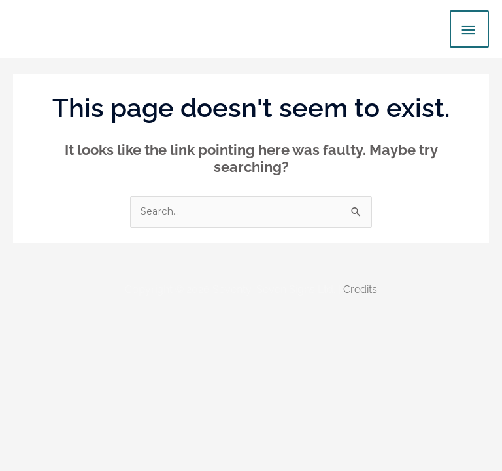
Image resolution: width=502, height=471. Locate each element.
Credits (360, 289)
